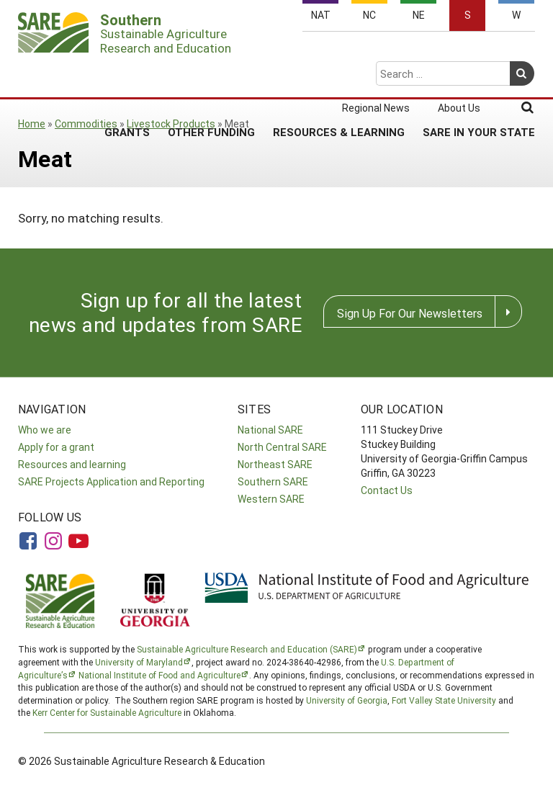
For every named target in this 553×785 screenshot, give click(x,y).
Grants (127, 75)
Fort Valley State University (444, 700)
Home (31, 123)
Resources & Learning (339, 75)
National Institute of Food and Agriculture (159, 675)
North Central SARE (282, 447)
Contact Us (387, 490)
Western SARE (271, 499)
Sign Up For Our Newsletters (409, 312)
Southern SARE (273, 481)
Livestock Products (171, 123)
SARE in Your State (479, 75)
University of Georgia (346, 700)
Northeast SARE (275, 464)
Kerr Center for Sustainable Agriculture (106, 712)
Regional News (376, 51)
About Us (459, 51)
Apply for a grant (56, 447)
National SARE (270, 429)
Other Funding (211, 75)
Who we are (44, 429)
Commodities (86, 123)
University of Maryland (139, 662)
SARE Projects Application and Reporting (111, 481)
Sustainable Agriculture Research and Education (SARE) (247, 649)
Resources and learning (72, 464)
